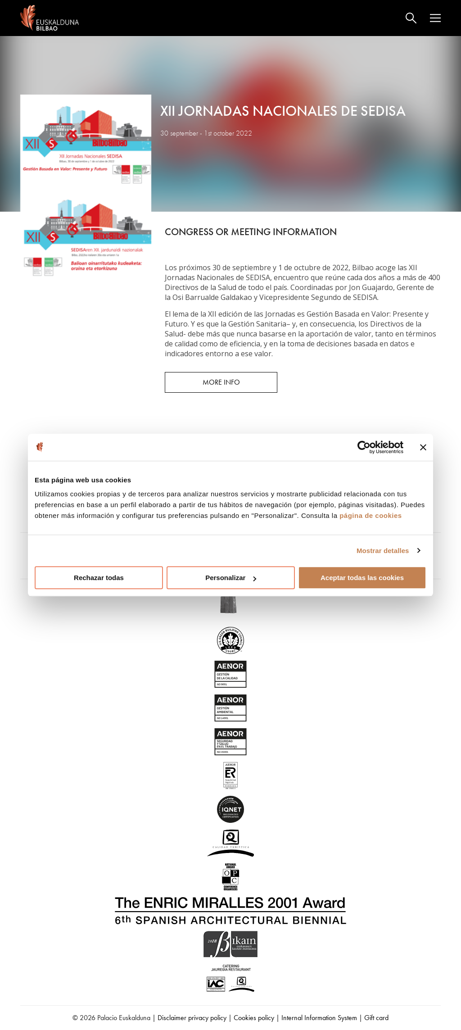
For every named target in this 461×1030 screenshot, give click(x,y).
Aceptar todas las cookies (362, 577)
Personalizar (230, 577)
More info (221, 382)
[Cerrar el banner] (423, 447)
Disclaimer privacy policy (192, 1017)
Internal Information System (319, 1017)
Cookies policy (254, 1017)
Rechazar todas (99, 577)
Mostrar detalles (383, 550)
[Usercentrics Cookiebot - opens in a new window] (364, 447)
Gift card (376, 1017)
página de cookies (370, 515)
